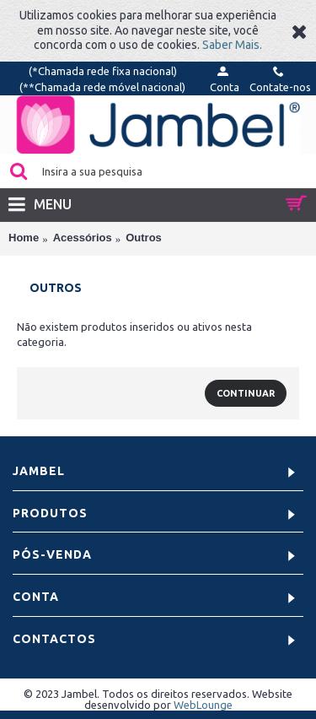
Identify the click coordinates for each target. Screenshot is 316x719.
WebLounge (203, 705)
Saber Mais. (232, 44)
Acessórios (82, 237)
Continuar (246, 393)
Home (23, 237)
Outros (144, 237)
